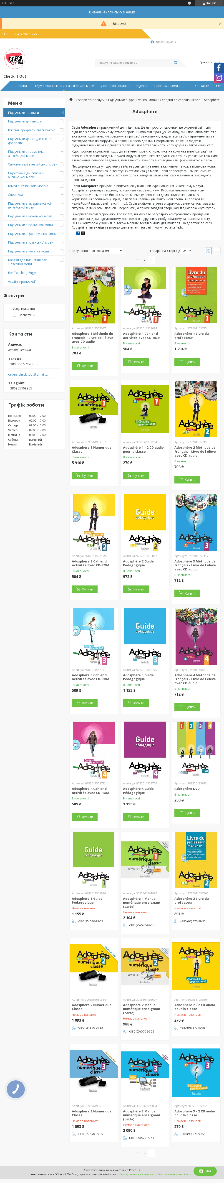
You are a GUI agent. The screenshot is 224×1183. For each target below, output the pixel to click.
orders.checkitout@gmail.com (28, 374)
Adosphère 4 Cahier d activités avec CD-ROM (90, 790)
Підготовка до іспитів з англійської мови (26, 175)
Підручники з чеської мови (28, 251)
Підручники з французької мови (32, 234)
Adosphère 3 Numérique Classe (91, 1113)
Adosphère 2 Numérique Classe (91, 1007)
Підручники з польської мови (30, 225)
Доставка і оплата (115, 85)
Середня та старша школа (180, 100)
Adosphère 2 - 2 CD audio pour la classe (194, 1007)
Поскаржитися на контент (136, 1174)
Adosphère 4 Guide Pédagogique (138, 790)
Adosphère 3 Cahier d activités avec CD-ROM (90, 677)
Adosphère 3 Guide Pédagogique (138, 677)
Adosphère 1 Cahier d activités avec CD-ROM (141, 335)
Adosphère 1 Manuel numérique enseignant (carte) (142, 902)
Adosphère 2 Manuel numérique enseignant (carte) (142, 1009)
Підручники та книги (23, 112)
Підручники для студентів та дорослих (30, 141)
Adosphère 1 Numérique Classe (91, 449)
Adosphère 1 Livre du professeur (191, 335)
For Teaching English (23, 272)
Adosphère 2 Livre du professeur (191, 900)
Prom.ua (134, 1170)
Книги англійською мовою (28, 186)
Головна (20, 85)
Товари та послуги (90, 100)
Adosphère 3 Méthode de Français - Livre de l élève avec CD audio (195, 565)
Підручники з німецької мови (30, 216)
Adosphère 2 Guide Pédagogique (138, 563)
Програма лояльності (171, 85)
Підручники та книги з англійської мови (64, 85)
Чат (205, 1171)
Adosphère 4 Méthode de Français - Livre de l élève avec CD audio (195, 679)
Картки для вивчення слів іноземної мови (28, 262)
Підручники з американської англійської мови (29, 205)
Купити (87, 366)
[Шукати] (175, 63)
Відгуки (141, 85)
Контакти (201, 85)
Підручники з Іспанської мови (30, 242)
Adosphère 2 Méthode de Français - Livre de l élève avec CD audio (195, 451)
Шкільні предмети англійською (31, 130)
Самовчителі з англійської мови (32, 164)
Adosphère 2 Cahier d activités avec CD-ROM (90, 563)
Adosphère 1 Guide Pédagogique (87, 900)
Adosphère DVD (187, 788)
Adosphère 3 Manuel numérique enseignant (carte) (142, 1115)
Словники (15, 194)
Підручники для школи (25, 121)
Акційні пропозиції (22, 281)
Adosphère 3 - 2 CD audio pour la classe (194, 1113)
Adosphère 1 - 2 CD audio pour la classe (143, 449)
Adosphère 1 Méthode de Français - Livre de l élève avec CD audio (92, 337)
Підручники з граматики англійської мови (26, 153)
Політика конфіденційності (175, 1174)
